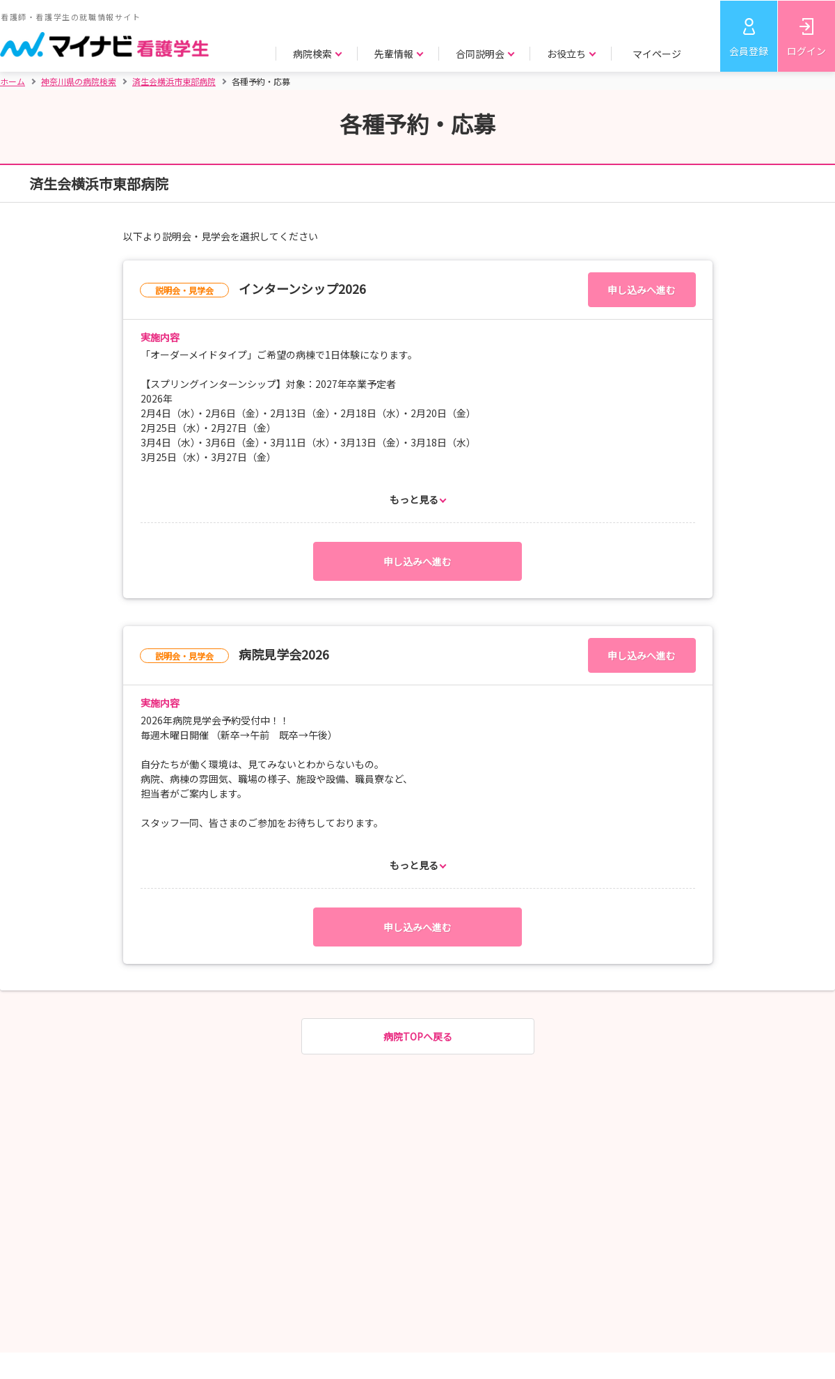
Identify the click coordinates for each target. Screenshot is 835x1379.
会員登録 (748, 51)
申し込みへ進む (641, 290)
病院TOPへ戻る (417, 1036)
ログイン (806, 51)
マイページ (657, 54)
